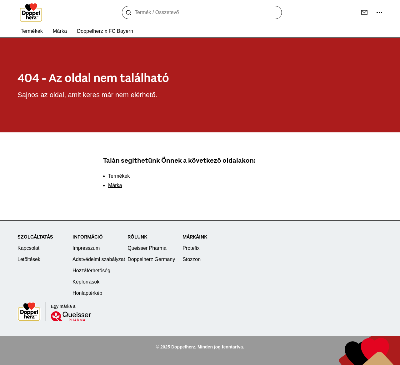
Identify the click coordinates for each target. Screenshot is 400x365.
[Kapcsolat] (364, 12)
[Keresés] (129, 13)
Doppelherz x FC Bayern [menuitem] (105, 31)
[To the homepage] (30, 12)
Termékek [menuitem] (32, 31)
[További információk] (379, 12)
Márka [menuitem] (60, 31)
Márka (115, 185)
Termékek (119, 176)
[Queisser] (71, 316)
